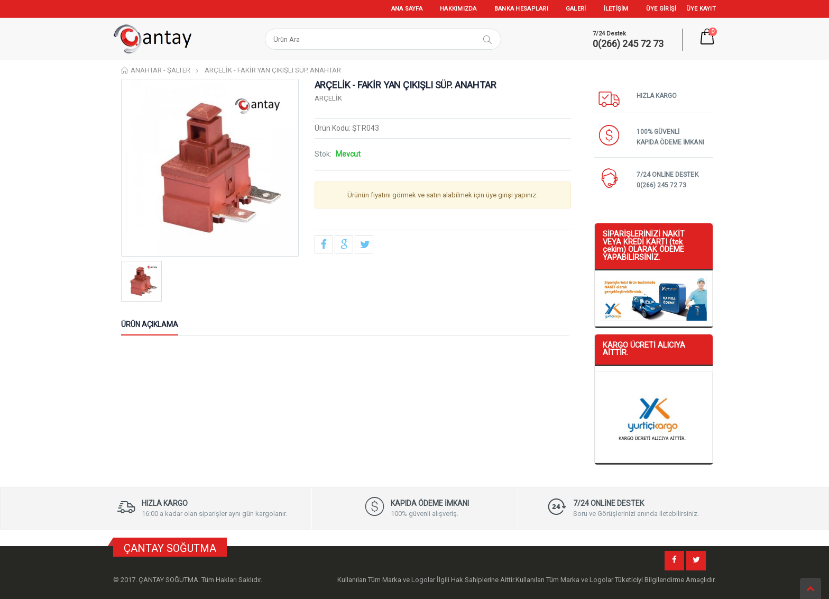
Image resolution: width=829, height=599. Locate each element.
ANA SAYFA (406, 8)
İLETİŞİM (616, 8)
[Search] (367, 39)
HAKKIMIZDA (458, 8)
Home (125, 70)
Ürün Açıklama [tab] (149, 324)
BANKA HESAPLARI (521, 8)
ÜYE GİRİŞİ (661, 8)
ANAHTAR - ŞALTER (160, 70)
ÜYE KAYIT (701, 8)
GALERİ (576, 8)
